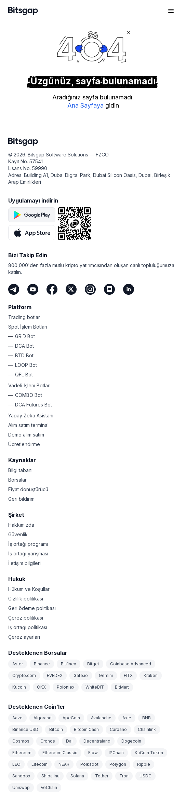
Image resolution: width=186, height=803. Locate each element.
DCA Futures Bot (33, 404)
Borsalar (17, 480)
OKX (41, 687)
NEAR (63, 764)
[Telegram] (13, 289)
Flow (93, 752)
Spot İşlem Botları (27, 327)
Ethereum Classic (59, 752)
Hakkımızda (21, 525)
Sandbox (21, 775)
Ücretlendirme (24, 444)
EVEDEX (55, 675)
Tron (124, 775)
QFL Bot (24, 374)
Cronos (47, 741)
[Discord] (109, 289)
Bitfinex (68, 663)
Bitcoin (56, 729)
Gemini (106, 675)
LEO (16, 764)
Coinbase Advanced (130, 663)
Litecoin (39, 764)
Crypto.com (24, 675)
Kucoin (19, 687)
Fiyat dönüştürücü (28, 489)
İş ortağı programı (28, 544)
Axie (126, 717)
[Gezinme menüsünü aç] (171, 11)
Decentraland (96, 741)
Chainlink (147, 729)
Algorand (43, 717)
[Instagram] (90, 289)
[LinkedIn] (128, 289)
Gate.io (81, 675)
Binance (42, 663)
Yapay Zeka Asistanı (30, 415)
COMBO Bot (28, 395)
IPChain (116, 752)
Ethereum (21, 752)
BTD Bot (24, 355)
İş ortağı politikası (27, 627)
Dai (69, 741)
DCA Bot (24, 346)
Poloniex (66, 687)
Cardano (118, 729)
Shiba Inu (50, 775)
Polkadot (89, 764)
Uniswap (21, 787)
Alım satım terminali (29, 425)
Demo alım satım (26, 435)
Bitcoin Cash (86, 729)
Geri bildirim (21, 499)
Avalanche (101, 717)
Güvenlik (18, 534)
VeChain (49, 787)
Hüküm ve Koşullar (29, 589)
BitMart (122, 687)
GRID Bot (25, 336)
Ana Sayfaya (85, 105)
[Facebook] (51, 289)
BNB (146, 717)
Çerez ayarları (24, 637)
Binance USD (25, 729)
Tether (101, 775)
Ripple (143, 764)
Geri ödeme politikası (32, 608)
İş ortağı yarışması (28, 553)
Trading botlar (24, 317)
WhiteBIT (94, 687)
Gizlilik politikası (25, 598)
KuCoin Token (149, 752)
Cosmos (20, 741)
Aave (17, 717)
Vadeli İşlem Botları (29, 385)
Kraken (151, 675)
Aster (17, 663)
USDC (145, 775)
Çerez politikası (25, 618)
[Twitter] (71, 289)
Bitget (93, 663)
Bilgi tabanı (20, 470)
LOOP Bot (26, 365)
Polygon (117, 764)
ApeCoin (71, 717)
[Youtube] (32, 289)
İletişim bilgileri (24, 563)
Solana (77, 775)
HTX (128, 675)
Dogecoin (131, 741)
